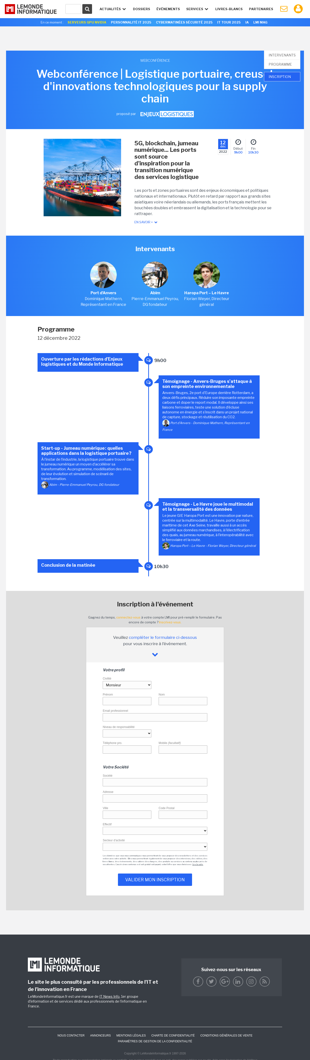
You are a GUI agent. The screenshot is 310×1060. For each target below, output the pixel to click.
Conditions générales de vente (226, 1035)
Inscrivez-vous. (170, 622)
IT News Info (109, 996)
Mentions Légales (131, 1035)
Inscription (280, 77)
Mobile (170, 743)
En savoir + (146, 222)
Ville (105, 808)
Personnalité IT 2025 (131, 22)
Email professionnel (115, 710)
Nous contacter (71, 1035)
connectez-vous (128, 617)
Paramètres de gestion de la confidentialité (155, 1041)
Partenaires (261, 9)
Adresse (108, 792)
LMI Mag (260, 22)
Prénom (108, 694)
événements (168, 9)
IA (247, 22)
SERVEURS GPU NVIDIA (87, 22)
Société (107, 775)
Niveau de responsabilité (118, 727)
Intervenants (282, 55)
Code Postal (166, 808)
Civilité (107, 678)
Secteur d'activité (114, 840)
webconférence (155, 60)
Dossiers (141, 9)
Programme (280, 64)
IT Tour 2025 (229, 22)
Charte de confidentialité (173, 1035)
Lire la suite (197, 864)
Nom (162, 694)
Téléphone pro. (112, 743)
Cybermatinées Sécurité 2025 (184, 22)
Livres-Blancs (229, 9)
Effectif (107, 824)
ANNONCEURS (100, 1035)
